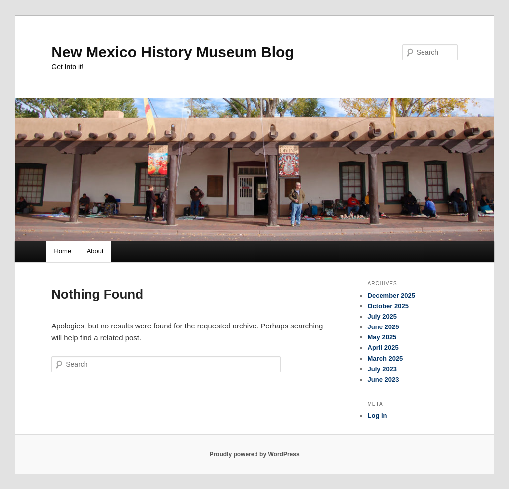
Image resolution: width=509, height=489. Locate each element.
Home (62, 251)
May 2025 (382, 337)
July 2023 (382, 369)
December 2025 (391, 295)
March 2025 (385, 358)
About (95, 251)
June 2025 (383, 326)
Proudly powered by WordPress (254, 454)
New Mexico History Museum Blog (172, 52)
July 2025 (382, 316)
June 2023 (383, 379)
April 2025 (383, 347)
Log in (377, 415)
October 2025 (388, 306)
